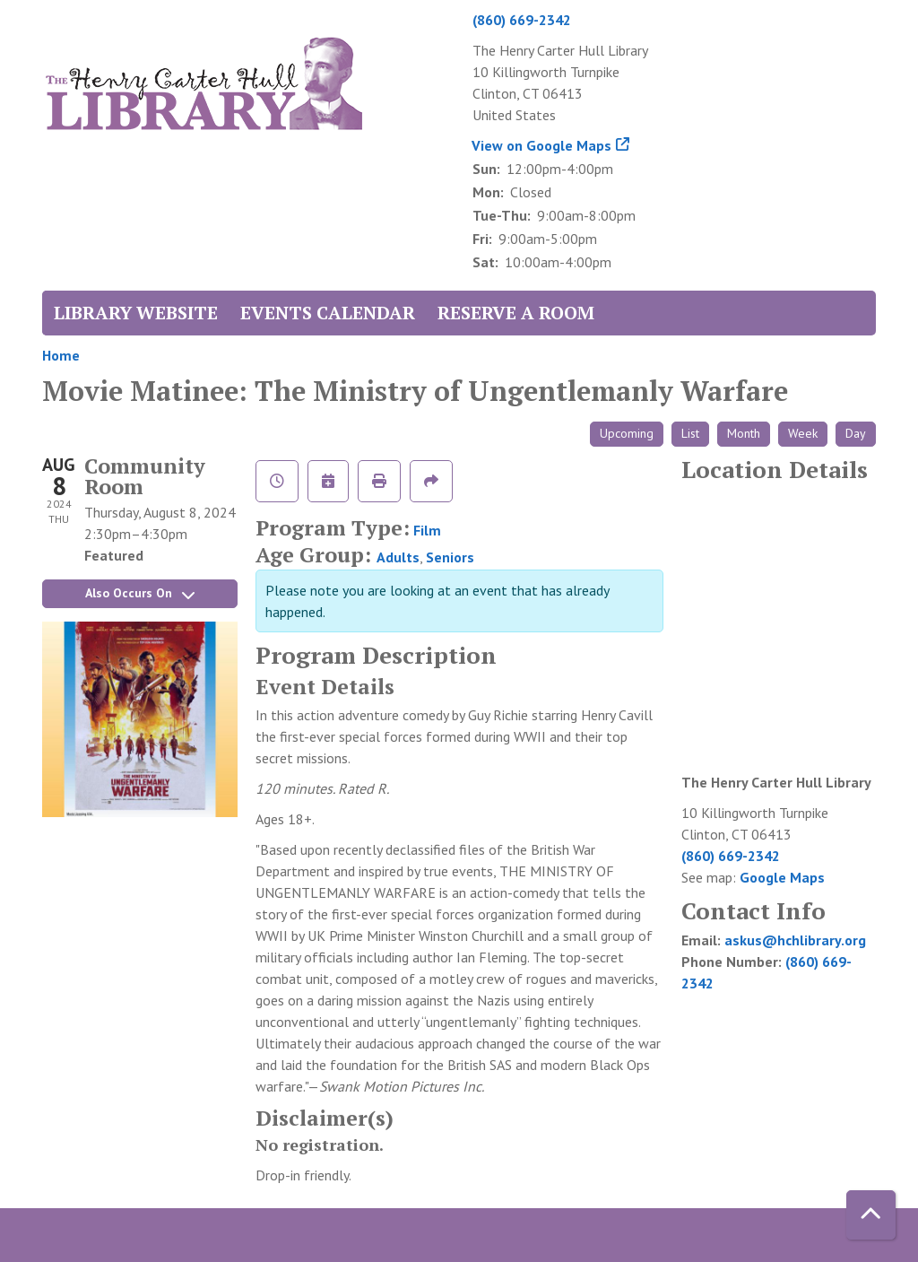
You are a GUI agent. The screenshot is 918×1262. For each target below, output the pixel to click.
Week (803, 433)
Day (855, 433)
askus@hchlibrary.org (795, 940)
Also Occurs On (140, 593)
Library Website (136, 312)
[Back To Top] (871, 1215)
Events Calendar (327, 312)
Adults (398, 557)
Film (427, 530)
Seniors (450, 557)
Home (61, 355)
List (690, 433)
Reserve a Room (515, 312)
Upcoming (627, 433)
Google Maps (782, 877)
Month (743, 433)
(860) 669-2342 (521, 20)
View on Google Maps (541, 145)
